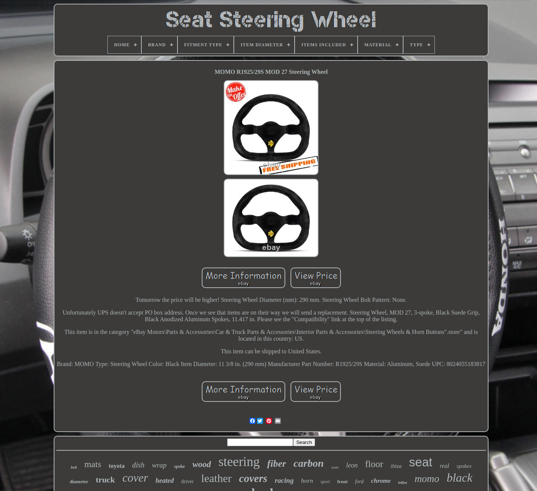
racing (284, 480)
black (459, 477)
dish (138, 465)
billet (402, 482)
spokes (463, 466)
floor (374, 464)
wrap (159, 465)
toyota (117, 466)
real (444, 466)
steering (239, 461)
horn (307, 480)
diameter (79, 481)
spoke (179, 466)
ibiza (396, 466)
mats (92, 464)
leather (216, 478)
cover (135, 477)
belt (74, 467)
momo (427, 478)
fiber (276, 463)
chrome (381, 480)
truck (105, 479)
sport (325, 481)
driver (187, 481)
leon (352, 465)
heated (165, 480)
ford (359, 481)
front (342, 481)
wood (201, 464)
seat (420, 462)
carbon (308, 463)
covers (253, 478)
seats (335, 467)
